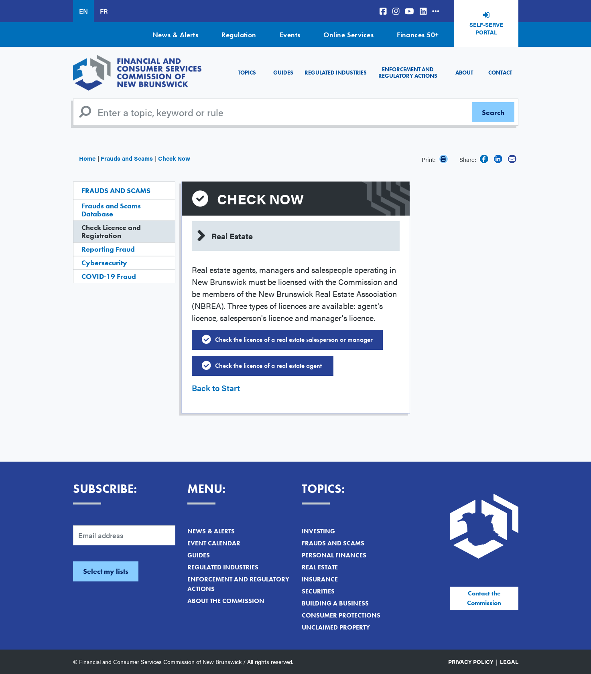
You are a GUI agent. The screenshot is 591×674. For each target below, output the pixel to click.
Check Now (174, 158)
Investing (318, 531)
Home (87, 158)
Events (290, 34)
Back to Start (216, 388)
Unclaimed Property (336, 627)
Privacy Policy (471, 662)
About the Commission (225, 601)
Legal (509, 662)
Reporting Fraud (108, 249)
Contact (500, 72)
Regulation (238, 34)
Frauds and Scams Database (111, 209)
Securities (318, 591)
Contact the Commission (484, 598)
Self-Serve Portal (486, 28)
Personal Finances (334, 555)
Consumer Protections (341, 615)
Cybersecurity (104, 262)
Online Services (348, 34)
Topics (247, 72)
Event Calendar (213, 543)
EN (83, 11)
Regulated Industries (336, 72)
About (464, 72)
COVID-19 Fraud (108, 276)
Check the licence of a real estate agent (269, 365)
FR (104, 11)
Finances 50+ (418, 34)
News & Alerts (175, 34)
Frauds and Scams (127, 158)
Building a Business (335, 603)
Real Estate (320, 567)
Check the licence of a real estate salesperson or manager (294, 339)
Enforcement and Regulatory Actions (407, 72)
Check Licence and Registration (111, 231)
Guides (283, 72)
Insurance (320, 579)
